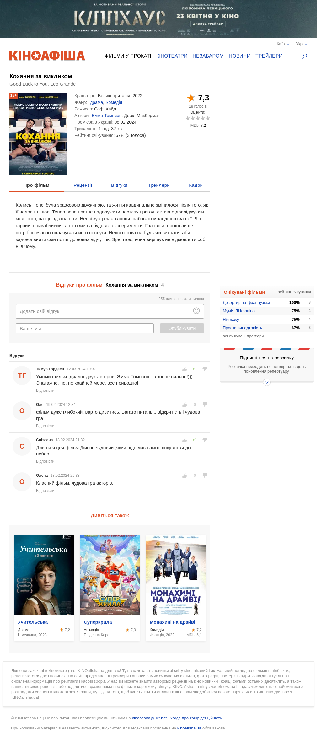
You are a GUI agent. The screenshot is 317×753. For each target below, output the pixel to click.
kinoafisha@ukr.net (149, 718)
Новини (239, 56)
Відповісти (45, 390)
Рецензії (83, 185)
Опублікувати (182, 328)
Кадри (196, 185)
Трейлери (268, 56)
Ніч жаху (231, 319)
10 (207, 118)
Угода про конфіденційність (196, 718)
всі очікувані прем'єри (243, 336)
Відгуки (119, 185)
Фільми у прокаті (128, 56)
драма (96, 102)
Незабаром (208, 56)
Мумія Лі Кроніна (239, 311)
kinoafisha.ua (189, 728)
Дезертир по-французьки (246, 302)
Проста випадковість (242, 327)
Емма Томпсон (106, 115)
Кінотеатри (172, 56)
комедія (114, 102)
